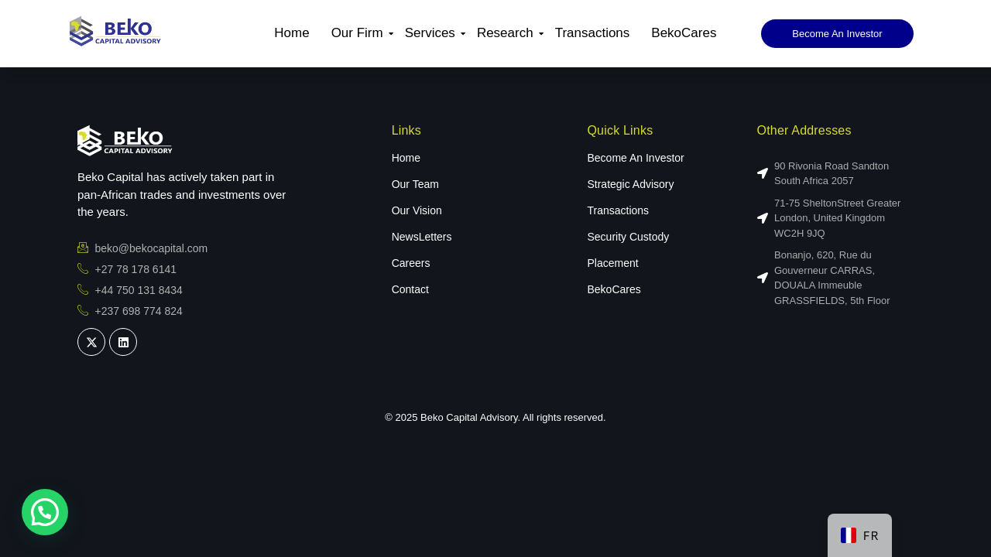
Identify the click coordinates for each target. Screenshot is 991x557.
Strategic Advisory (630, 184)
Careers (411, 263)
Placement (612, 263)
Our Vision (417, 210)
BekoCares (683, 33)
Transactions (592, 33)
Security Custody (628, 237)
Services (432, 33)
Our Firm (359, 33)
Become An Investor (635, 158)
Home (291, 33)
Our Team (415, 184)
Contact (410, 289)
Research (507, 33)
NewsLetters (422, 237)
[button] (45, 512)
